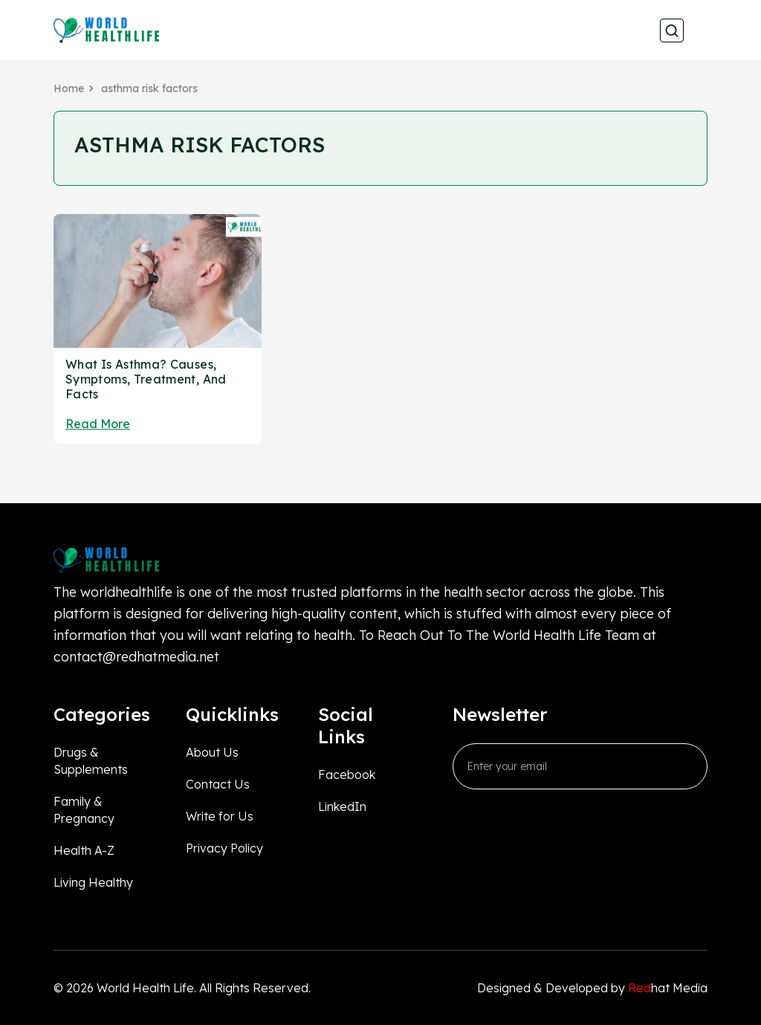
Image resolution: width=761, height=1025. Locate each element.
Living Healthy (93, 882)
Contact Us (218, 784)
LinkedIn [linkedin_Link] (342, 806)
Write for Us (219, 816)
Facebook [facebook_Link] (346, 774)
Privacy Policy (224, 848)
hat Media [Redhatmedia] (667, 987)
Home (69, 88)
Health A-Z (84, 850)
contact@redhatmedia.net (136, 656)
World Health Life (145, 987)
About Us (212, 752)
